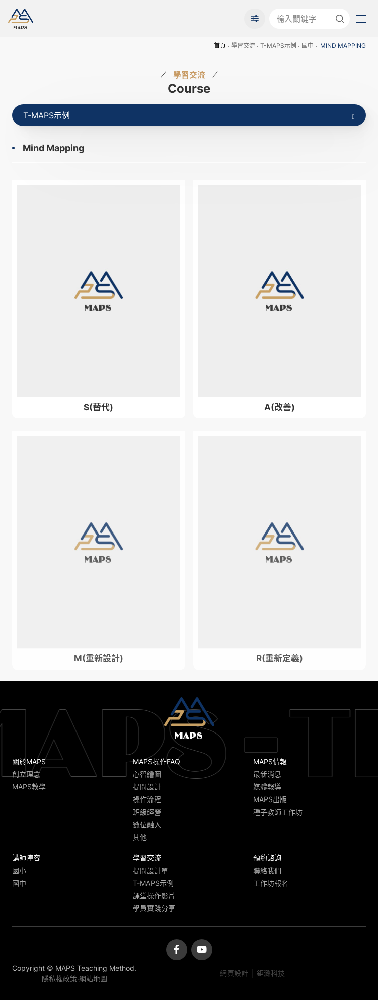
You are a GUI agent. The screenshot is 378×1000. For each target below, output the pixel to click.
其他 (140, 837)
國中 (307, 45)
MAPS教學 (29, 786)
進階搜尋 (254, 19)
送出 (340, 19)
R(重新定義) (279, 666)
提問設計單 (150, 870)
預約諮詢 (267, 857)
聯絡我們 (267, 870)
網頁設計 (234, 973)
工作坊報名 (270, 883)
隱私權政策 (59, 978)
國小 (19, 870)
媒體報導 (267, 786)
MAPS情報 (270, 761)
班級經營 (147, 812)
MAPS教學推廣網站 (20, 18)
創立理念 (26, 774)
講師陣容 (26, 857)
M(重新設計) (98, 666)
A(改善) (279, 407)
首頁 (220, 45)
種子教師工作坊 (278, 812)
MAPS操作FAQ (156, 761)
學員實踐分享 (154, 908)
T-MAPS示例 (278, 45)
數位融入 (147, 824)
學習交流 (243, 45)
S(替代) (98, 407)
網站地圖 (93, 978)
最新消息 (267, 774)
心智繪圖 (147, 774)
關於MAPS (29, 761)
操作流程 (147, 799)
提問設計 (147, 786)
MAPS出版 (270, 799)
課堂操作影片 (154, 895)
